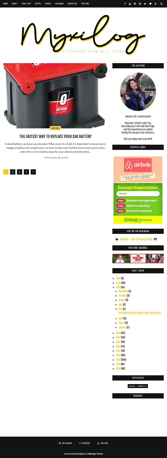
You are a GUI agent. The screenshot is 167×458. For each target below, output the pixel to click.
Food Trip (26, 3)
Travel (48, 3)
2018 (118, 333)
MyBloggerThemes (95, 454)
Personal (59, 3)
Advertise (72, 3)
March (122, 322)
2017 (118, 337)
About (15, 3)
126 (26, 172)
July (121, 304)
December (124, 291)
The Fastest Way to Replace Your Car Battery (55, 136)
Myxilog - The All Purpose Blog (136, 239)
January (123, 327)
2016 (118, 342)
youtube (85, 3)
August (122, 300)
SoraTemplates (80, 454)
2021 (118, 278)
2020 (118, 283)
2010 (118, 368)
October (123, 295)
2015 (118, 346)
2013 (118, 355)
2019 (118, 287)
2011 (118, 364)
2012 (118, 359)
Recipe (38, 3)
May (121, 309)
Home (5, 3)
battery (55, 128)
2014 (118, 350)
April (121, 318)
